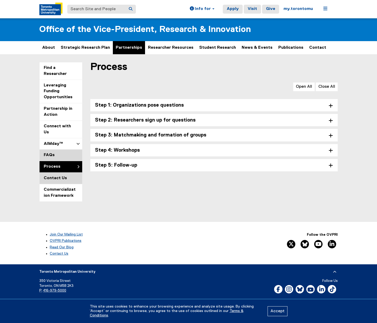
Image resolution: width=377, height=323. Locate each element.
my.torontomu (298, 9)
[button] (202, 9)
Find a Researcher (55, 71)
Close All (326, 87)
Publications (290, 48)
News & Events (257, 48)
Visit (252, 9)
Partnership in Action (58, 112)
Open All (304, 87)
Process (52, 167)
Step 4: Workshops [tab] (117, 150)
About (48, 48)
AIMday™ (53, 144)
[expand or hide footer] (335, 272)
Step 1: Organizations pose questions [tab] (139, 105)
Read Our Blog (62, 247)
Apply (233, 9)
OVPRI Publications (65, 241)
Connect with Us (57, 129)
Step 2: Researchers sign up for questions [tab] (145, 120)
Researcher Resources (170, 48)
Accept (277, 311)
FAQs (49, 155)
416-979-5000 (54, 290)
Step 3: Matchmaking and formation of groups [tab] (150, 135)
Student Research (217, 48)
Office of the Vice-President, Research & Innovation (145, 29)
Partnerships (129, 48)
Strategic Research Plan (85, 48)
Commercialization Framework (60, 193)
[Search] (130, 9)
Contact (317, 48)
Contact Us (55, 178)
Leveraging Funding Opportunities (58, 91)
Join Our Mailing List (66, 234)
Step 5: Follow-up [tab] (116, 165)
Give (270, 9)
